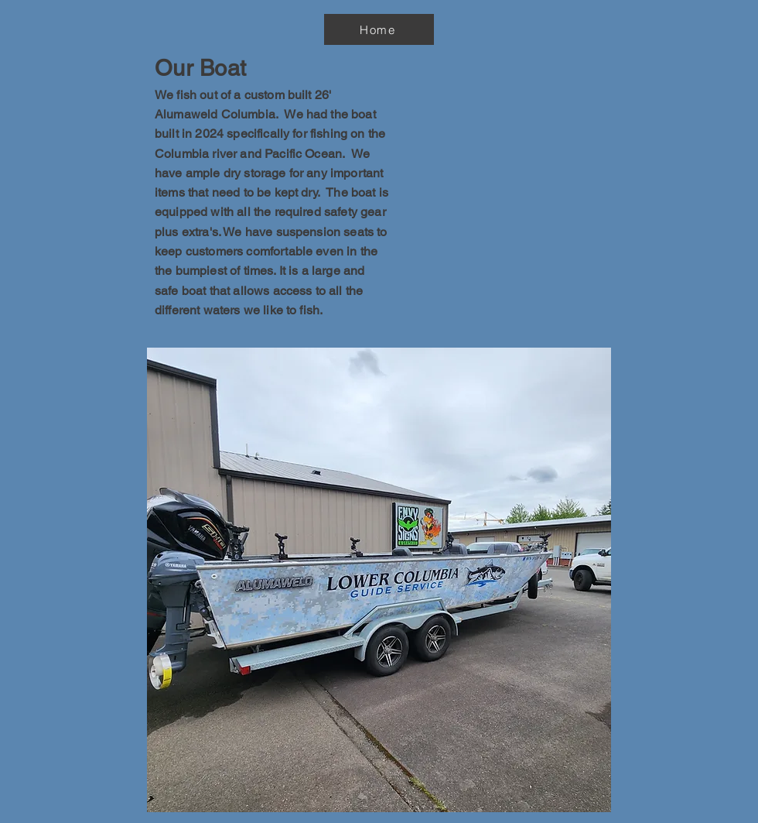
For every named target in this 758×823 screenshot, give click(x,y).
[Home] (379, 29)
